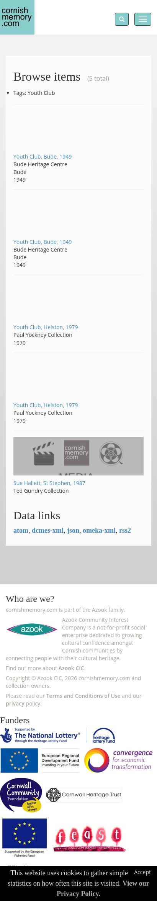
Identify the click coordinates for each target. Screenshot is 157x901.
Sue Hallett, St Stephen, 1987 (49, 483)
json (73, 530)
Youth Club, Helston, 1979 (45, 327)
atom (20, 530)
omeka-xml (99, 530)
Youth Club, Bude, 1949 (42, 156)
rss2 (125, 530)
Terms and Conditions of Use (83, 695)
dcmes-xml (48, 530)
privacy (15, 703)
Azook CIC (71, 668)
